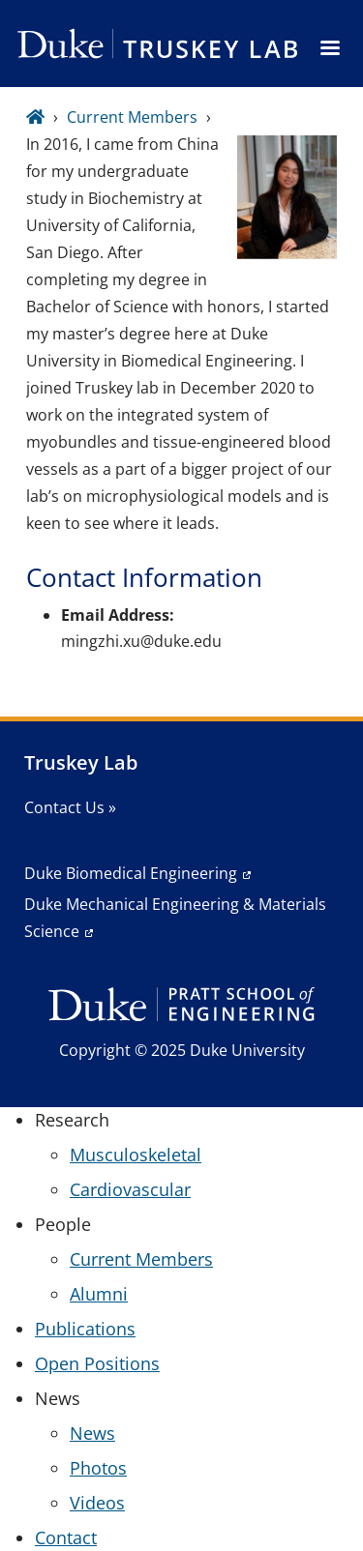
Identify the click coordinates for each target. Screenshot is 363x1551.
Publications (85, 1328)
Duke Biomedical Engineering (130, 873)
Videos (97, 1502)
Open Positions (97, 1363)
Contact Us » (70, 807)
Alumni (99, 1293)
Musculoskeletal (135, 1154)
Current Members (132, 117)
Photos (98, 1467)
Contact (66, 1537)
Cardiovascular (130, 1189)
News (92, 1433)
